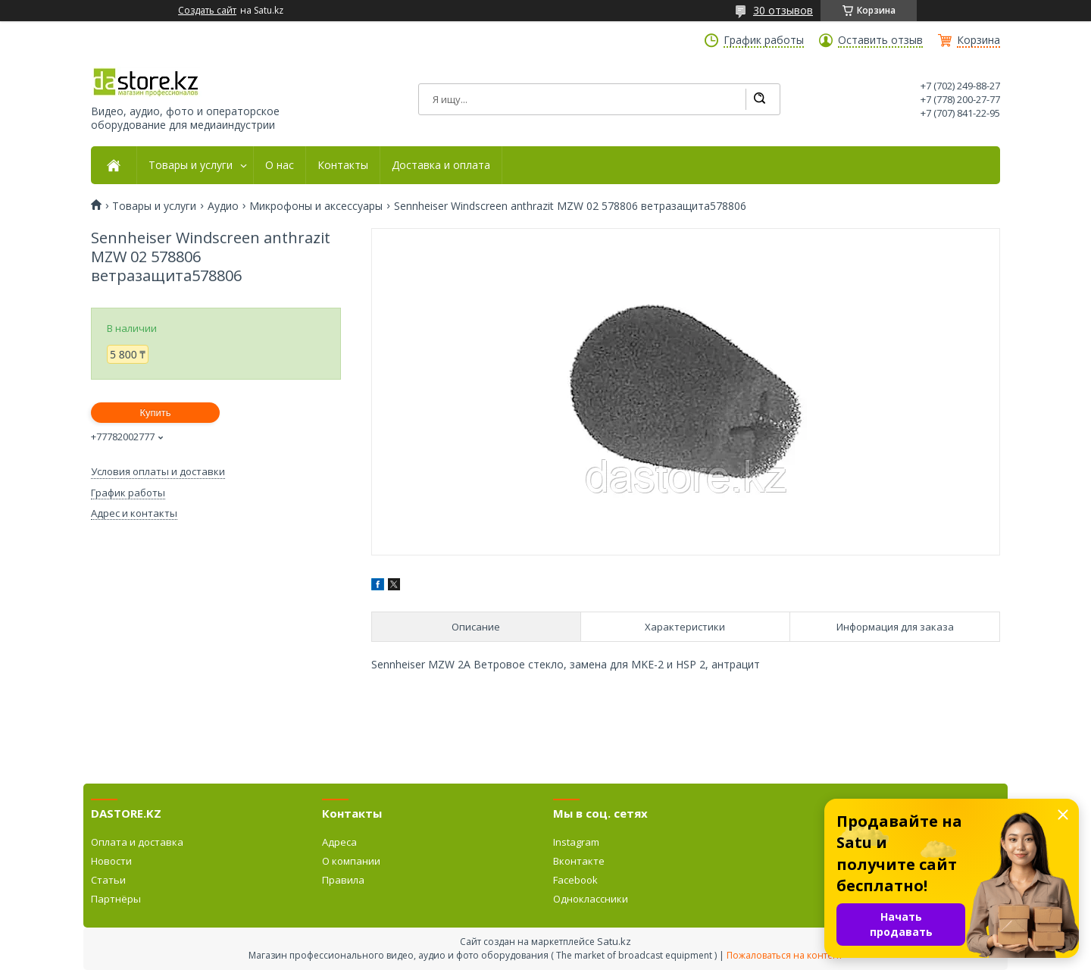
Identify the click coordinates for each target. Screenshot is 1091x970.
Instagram (576, 842)
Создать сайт (207, 10)
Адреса (339, 842)
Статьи (108, 880)
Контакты (342, 165)
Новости (111, 861)
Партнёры (116, 899)
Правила (343, 880)
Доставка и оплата (441, 165)
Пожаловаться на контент (784, 955)
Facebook (575, 880)
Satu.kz (614, 941)
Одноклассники (590, 899)
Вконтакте (579, 861)
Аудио (223, 206)
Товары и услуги (190, 165)
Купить (154, 412)
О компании (351, 861)
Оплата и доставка (137, 842)
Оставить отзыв (880, 40)
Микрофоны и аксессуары (316, 206)
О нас (279, 165)
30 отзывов (783, 10)
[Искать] (759, 99)
